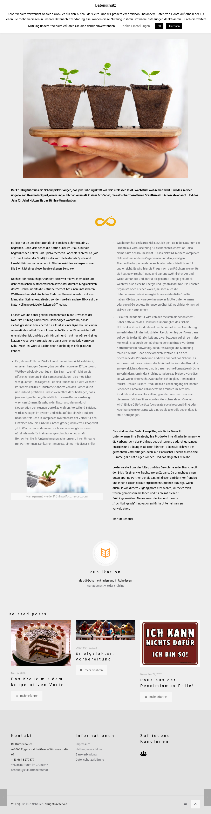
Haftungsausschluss (89, 749)
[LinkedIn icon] (185, 804)
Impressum (83, 744)
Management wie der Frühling (105, 585)
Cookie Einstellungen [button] (135, 26)
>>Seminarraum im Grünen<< (29, 764)
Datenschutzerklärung (90, 759)
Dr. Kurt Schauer (32, 804)
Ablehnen (174, 26)
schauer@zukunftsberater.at (29, 770)
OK (159, 26)
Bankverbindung (86, 754)
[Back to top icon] (195, 804)
